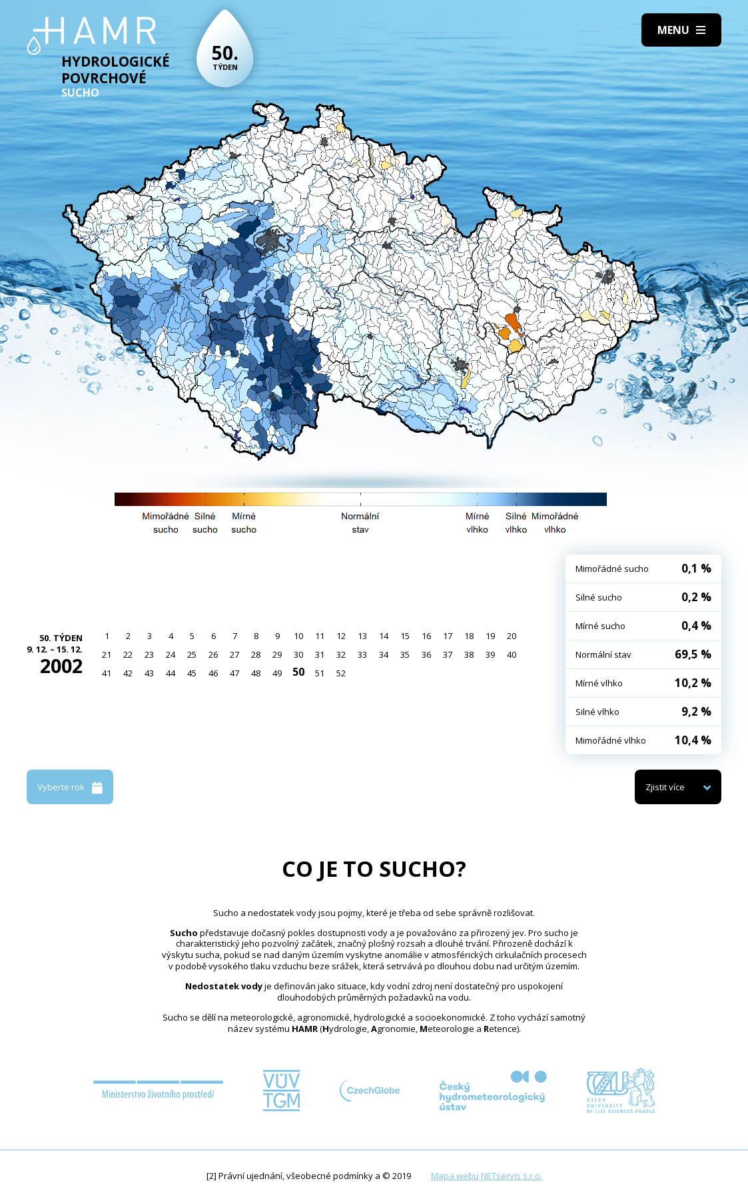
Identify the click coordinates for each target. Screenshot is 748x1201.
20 (511, 636)
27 (234, 654)
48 (255, 673)
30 (298, 654)
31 (319, 654)
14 (383, 636)
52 (341, 673)
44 (170, 673)
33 (362, 654)
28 (255, 654)
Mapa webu (455, 1176)
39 (490, 654)
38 (469, 654)
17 (447, 636)
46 (213, 673)
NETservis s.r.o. (511, 1176)
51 (319, 673)
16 (426, 636)
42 (128, 673)
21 (106, 654)
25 (191, 654)
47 (234, 673)
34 (383, 654)
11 (319, 636)
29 (277, 654)
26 (213, 654)
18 (469, 636)
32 (341, 654)
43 (149, 673)
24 (170, 654)
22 (128, 654)
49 (277, 673)
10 (298, 636)
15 (405, 636)
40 (511, 654)
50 (298, 671)
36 (426, 654)
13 (362, 636)
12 (341, 636)
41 (106, 673)
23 (149, 654)
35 (405, 654)
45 (191, 673)
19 (490, 636)
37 (447, 654)
